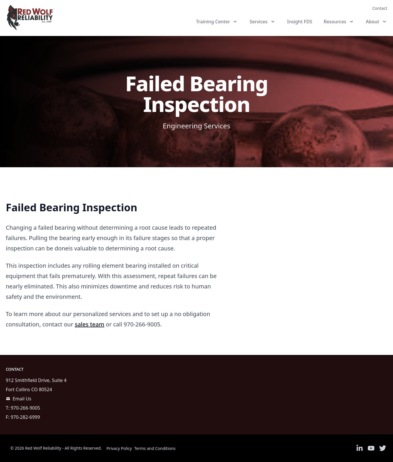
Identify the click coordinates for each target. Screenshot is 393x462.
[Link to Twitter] (382, 448)
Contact (379, 8)
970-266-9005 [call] (25, 408)
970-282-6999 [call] (25, 417)
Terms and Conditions (154, 448)
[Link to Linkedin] (359, 448)
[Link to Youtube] (371, 448)
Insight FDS (299, 21)
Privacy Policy (119, 448)
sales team (89, 324)
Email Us (22, 399)
